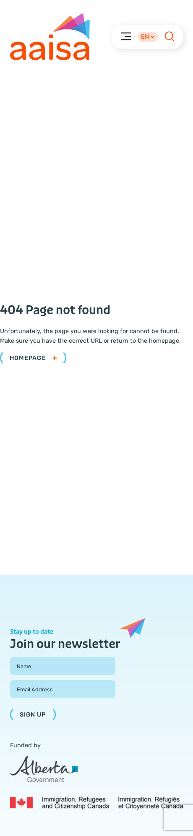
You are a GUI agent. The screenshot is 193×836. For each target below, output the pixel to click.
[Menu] (125, 36)
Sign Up (33, 714)
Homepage (33, 358)
